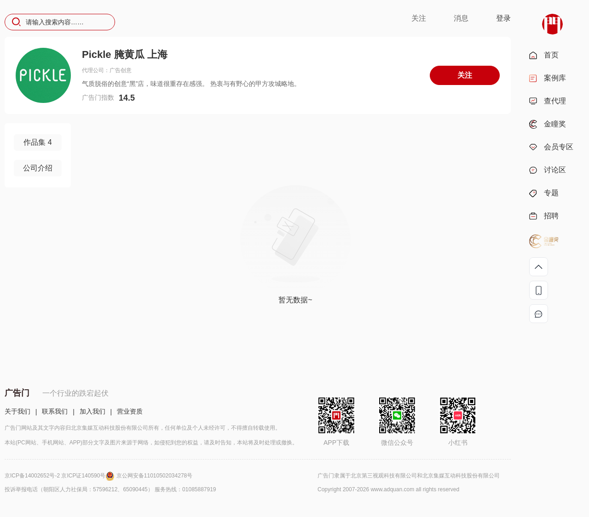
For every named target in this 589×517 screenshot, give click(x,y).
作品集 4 (37, 142)
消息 (461, 18)
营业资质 (130, 411)
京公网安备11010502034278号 (154, 475)
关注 (418, 18)
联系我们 (55, 411)
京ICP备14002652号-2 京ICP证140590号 (60, 475)
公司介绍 (37, 168)
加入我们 (92, 411)
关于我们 (17, 411)
